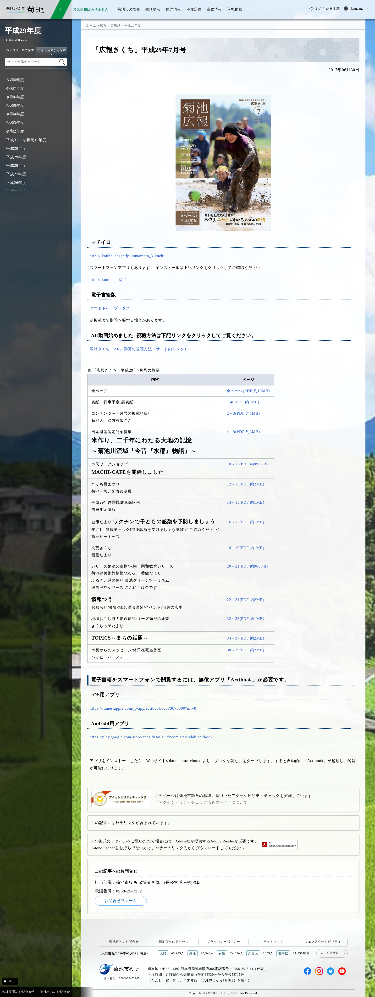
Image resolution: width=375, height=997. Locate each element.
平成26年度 (16, 183)
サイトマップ (273, 941)
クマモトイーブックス (110, 308)
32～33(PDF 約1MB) (245, 618)
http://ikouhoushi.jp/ (108, 279)
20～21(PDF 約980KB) (247, 566)
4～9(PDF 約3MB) (243, 431)
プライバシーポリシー (223, 941)
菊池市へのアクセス (174, 941)
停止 (11, 981)
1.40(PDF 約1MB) (243, 402)
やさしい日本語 (327, 9)
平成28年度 (16, 165)
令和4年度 (15, 114)
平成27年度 (16, 174)
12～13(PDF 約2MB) (245, 484)
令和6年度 (15, 97)
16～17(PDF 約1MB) (245, 522)
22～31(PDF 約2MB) (245, 599)
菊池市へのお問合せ (124, 941)
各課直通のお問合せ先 (18, 992)
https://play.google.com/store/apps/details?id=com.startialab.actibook (151, 737)
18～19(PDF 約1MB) (245, 548)
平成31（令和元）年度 (26, 140)
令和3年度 (15, 123)
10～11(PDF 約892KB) (247, 464)
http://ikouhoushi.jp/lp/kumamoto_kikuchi (127, 256)
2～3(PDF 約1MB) (243, 413)
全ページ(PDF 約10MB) (248, 391)
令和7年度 (15, 88)
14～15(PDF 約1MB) (245, 502)
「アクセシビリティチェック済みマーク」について (201, 802)
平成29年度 (16, 157)
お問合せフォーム (121, 901)
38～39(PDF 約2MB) (245, 650)
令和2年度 (15, 131)
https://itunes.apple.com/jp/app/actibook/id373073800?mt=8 (143, 708)
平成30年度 (16, 148)
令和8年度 (15, 80)
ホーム (91, 25)
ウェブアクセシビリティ (323, 941)
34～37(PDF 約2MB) (245, 638)
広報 (103, 25)
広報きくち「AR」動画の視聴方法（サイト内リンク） (139, 349)
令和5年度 (15, 106)
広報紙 (115, 25)
